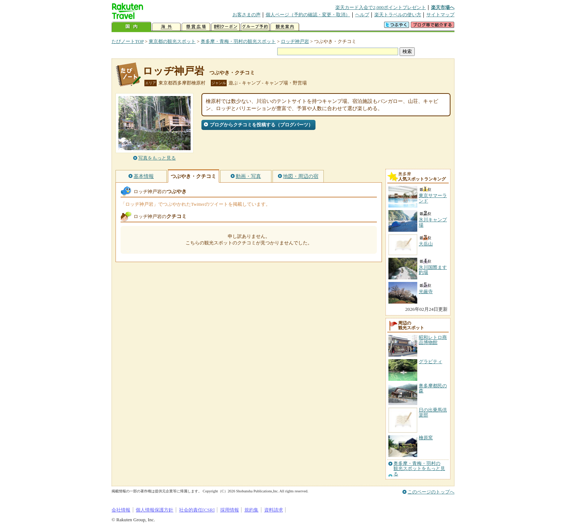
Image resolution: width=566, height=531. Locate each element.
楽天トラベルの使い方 (397, 14)
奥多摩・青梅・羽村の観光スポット (238, 41)
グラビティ (430, 361)
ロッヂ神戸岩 (295, 41)
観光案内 (284, 27)
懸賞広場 (196, 27)
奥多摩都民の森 (433, 388)
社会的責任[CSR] (197, 510)
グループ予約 (255, 27)
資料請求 (273, 510)
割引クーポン (225, 27)
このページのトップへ (431, 492)
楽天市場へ (442, 7)
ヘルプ (362, 14)
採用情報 (229, 510)
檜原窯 (426, 437)
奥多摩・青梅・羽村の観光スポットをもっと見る (419, 468)
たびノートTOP (128, 41)
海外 (166, 27)
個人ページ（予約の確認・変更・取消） (308, 14)
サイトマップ (440, 14)
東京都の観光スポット (172, 41)
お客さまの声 (246, 14)
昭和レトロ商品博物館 (433, 340)
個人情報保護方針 (154, 510)
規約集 (251, 510)
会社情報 (121, 510)
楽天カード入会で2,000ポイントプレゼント (380, 7)
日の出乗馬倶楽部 (433, 412)
